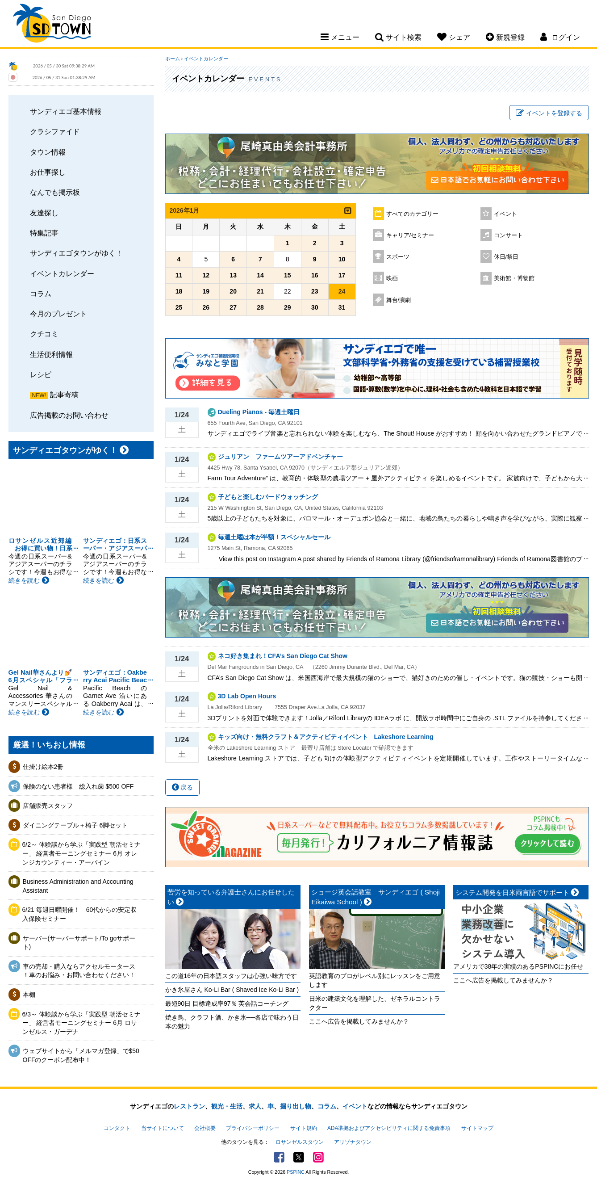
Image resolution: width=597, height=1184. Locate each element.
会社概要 (205, 1128)
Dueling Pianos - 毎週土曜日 (259, 412)
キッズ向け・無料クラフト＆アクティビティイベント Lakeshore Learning (326, 736)
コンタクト (117, 1128)
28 (260, 307)
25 (179, 307)
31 (342, 307)
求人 (255, 1106)
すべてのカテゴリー (412, 214)
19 (206, 291)
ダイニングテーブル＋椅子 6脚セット (75, 825)
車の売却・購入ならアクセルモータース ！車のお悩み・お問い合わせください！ (79, 971)
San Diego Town (52, 24)
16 (314, 275)
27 (233, 307)
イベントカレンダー (62, 273)
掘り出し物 (295, 1106)
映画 (392, 278)
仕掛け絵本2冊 (43, 766)
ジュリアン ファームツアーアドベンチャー (280, 456)
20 (233, 291)
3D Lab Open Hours (247, 696)
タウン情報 (48, 152)
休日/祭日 (506, 257)
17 (342, 275)
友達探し (44, 213)
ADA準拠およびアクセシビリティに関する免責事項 (389, 1128)
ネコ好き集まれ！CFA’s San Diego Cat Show (282, 655)
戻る (182, 787)
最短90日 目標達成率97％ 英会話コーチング (227, 1003)
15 (287, 275)
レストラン (189, 1106)
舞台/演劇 (398, 300)
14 (260, 275)
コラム (40, 294)
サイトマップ (477, 1128)
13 (233, 275)
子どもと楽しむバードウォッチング (268, 496)
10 (342, 259)
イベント (505, 214)
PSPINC (296, 1172)
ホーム (172, 58)
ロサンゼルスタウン (300, 1142)
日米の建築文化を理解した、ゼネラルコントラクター (374, 1003)
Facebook (279, 1157)
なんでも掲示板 (55, 192)
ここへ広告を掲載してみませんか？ (359, 1021)
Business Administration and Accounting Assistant (78, 886)
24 (342, 291)
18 (179, 291)
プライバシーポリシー (253, 1128)
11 (179, 275)
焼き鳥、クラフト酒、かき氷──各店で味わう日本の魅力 (232, 1022)
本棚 (29, 994)
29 (287, 307)
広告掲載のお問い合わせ (69, 415)
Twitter (298, 1157)
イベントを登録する (549, 113)
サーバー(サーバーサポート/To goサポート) (79, 943)
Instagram (318, 1157)
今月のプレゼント (58, 314)
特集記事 (44, 233)
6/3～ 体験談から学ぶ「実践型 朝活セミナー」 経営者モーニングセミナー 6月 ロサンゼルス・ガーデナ (81, 1023)
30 (314, 307)
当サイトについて (162, 1128)
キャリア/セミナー (410, 235)
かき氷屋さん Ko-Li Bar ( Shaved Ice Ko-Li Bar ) (232, 989)
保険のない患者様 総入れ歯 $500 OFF (78, 786)
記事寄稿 (64, 394)
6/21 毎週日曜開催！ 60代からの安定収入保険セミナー (79, 914)
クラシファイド (55, 131)
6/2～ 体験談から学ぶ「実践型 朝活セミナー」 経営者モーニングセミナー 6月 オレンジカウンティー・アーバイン (81, 853)
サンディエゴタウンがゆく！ (76, 253)
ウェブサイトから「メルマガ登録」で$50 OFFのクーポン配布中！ (81, 1055)
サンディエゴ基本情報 (65, 111)
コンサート (508, 235)
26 (206, 307)
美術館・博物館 (514, 278)
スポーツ (397, 257)
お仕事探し (48, 172)
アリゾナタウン (353, 1142)
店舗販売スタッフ (48, 805)
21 (260, 291)
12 (206, 275)
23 (314, 291)
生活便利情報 (51, 354)
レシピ (40, 374)
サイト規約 (303, 1128)
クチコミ (44, 334)
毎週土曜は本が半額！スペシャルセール (277, 537)
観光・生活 (226, 1106)
